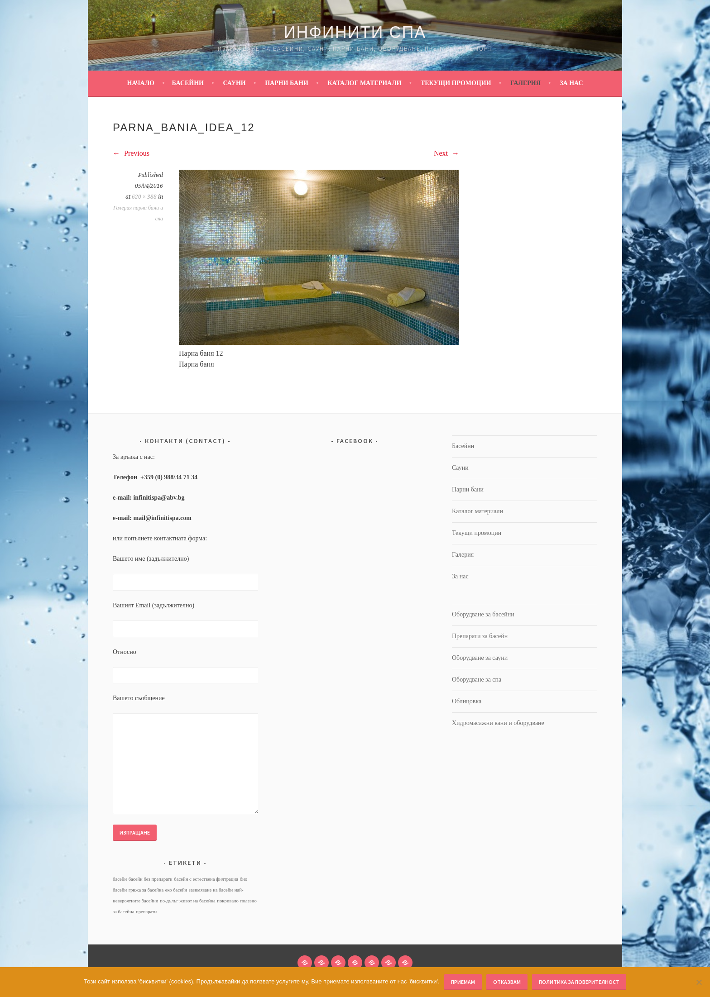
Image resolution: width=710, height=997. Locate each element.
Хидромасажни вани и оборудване (498, 723)
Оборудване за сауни (480, 657)
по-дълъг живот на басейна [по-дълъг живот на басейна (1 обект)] (188, 900)
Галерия (525, 83)
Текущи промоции (456, 83)
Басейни (188, 83)
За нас (571, 83)
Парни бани (286, 83)
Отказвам (507, 981)
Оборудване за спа (476, 679)
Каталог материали (364, 83)
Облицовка (466, 701)
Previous (131, 153)
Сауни (234, 83)
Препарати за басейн (480, 636)
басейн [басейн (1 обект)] (120, 879)
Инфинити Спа (355, 32)
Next (446, 153)
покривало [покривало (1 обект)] (228, 900)
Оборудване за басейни (483, 614)
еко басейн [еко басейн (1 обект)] (176, 889)
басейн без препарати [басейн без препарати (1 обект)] (151, 879)
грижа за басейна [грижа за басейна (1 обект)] (146, 889)
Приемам (463, 981)
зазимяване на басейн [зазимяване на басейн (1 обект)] (211, 889)
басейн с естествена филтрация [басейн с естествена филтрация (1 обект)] (206, 879)
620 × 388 (144, 197)
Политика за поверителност (579, 981)
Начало (140, 83)
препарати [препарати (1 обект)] (146, 911)
